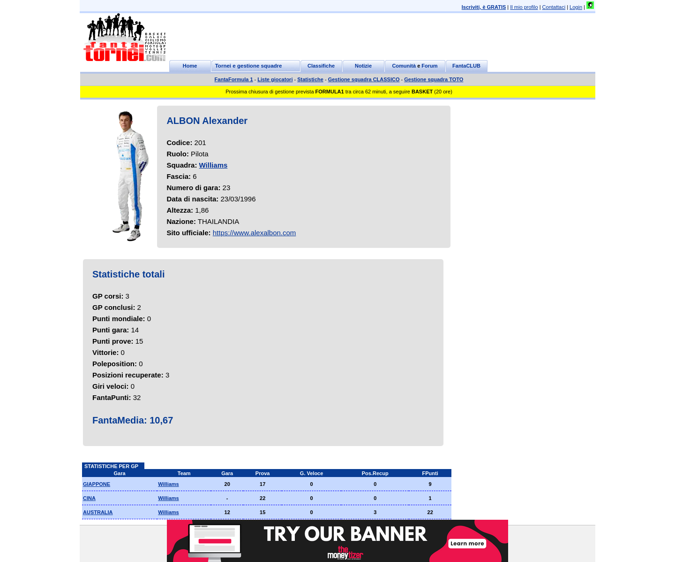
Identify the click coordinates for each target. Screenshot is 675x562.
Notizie (363, 66)
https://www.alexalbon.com (254, 233)
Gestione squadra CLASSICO (364, 79)
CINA (89, 498)
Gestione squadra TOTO (433, 79)
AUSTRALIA (98, 512)
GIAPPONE (96, 484)
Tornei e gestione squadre (248, 66)
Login (576, 7)
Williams (213, 165)
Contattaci (554, 7)
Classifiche (321, 66)
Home (190, 66)
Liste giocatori (274, 79)
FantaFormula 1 (234, 79)
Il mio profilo (524, 7)
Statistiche (310, 79)
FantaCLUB (466, 66)
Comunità (404, 66)
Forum (429, 66)
